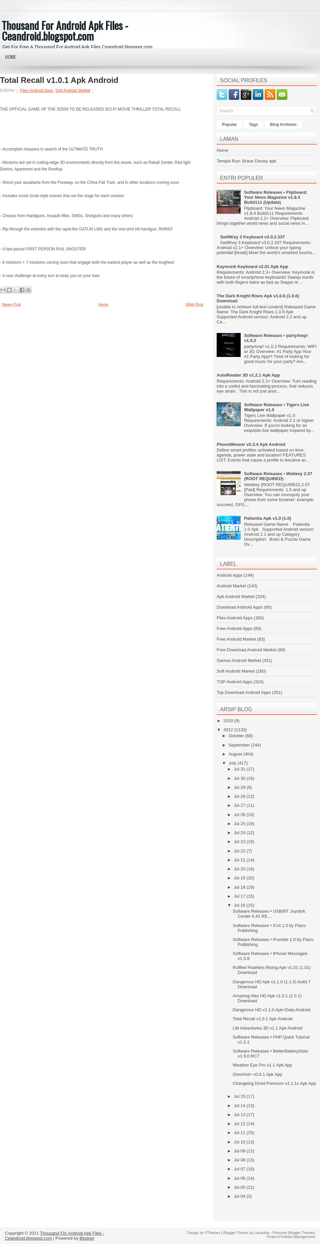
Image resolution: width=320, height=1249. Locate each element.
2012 (228, 729)
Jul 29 (240, 787)
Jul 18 (240, 887)
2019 (228, 720)
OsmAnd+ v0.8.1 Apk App (257, 1074)
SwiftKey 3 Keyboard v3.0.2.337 (252, 236)
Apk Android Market (235, 596)
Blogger (87, 1238)
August (236, 754)
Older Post (194, 304)
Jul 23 (240, 841)
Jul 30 (240, 778)
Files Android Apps (36, 90)
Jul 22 (240, 850)
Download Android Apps (240, 607)
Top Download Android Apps (244, 692)
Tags (253, 124)
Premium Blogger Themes (293, 1233)
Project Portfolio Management (291, 1237)
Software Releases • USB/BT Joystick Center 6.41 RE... (269, 914)
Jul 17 (240, 896)
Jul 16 (240, 905)
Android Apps (229, 575)
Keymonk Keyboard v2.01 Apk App (252, 266)
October (237, 735)
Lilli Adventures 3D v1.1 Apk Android (267, 1028)
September (240, 745)
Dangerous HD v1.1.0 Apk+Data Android (271, 1009)
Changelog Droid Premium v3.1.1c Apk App (274, 1083)
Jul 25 (240, 823)
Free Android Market (236, 639)
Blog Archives (283, 124)
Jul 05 (240, 1187)
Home (10, 56)
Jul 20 (240, 868)
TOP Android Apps (234, 681)
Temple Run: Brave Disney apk (246, 160)
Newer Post (11, 304)
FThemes (212, 1233)
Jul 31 (240, 769)
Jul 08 (240, 1159)
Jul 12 (240, 1123)
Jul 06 (240, 1178)
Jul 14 (240, 1105)
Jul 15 (240, 1096)
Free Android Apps (234, 628)
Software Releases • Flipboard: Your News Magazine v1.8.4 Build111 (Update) (275, 197)
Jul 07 (240, 1168)
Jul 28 (240, 796)
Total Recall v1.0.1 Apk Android (59, 80)
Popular (229, 124)
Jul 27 (240, 805)
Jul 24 (240, 832)
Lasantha (261, 1233)
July (233, 763)
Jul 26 (240, 814)
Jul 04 (240, 1196)
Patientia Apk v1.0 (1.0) (267, 518)
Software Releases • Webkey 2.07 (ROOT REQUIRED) (278, 476)
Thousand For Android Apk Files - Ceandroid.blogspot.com (65, 30)
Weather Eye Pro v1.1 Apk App (262, 1065)
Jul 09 (240, 1150)
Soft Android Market (72, 90)
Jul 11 (240, 1132)
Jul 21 (240, 859)
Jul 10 (240, 1141)
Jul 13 (240, 1114)
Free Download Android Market (246, 649)
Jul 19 (240, 877)
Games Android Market (239, 660)
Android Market (231, 585)
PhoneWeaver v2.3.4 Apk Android (251, 444)
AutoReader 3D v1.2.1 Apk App (248, 375)
